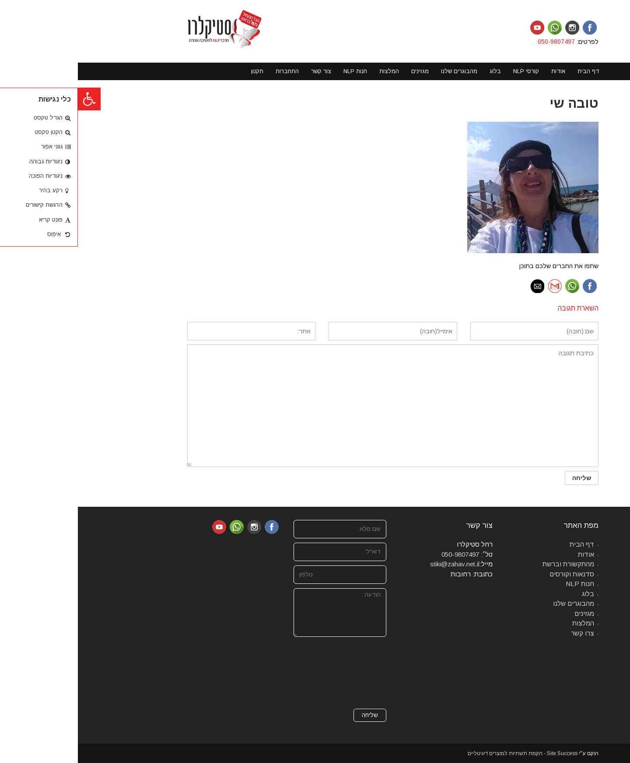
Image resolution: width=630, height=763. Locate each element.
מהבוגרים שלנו (495, 603)
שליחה (292, 715)
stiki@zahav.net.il (377, 564)
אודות (508, 554)
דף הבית (504, 544)
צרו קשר (504, 633)
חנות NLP (502, 583)
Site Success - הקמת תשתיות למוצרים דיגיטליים (445, 753)
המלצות (505, 623)
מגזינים (506, 613)
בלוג (510, 593)
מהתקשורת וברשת (490, 564)
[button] (11, 99)
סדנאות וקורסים (494, 574)
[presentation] (272, 672)
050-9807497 (479, 41)
